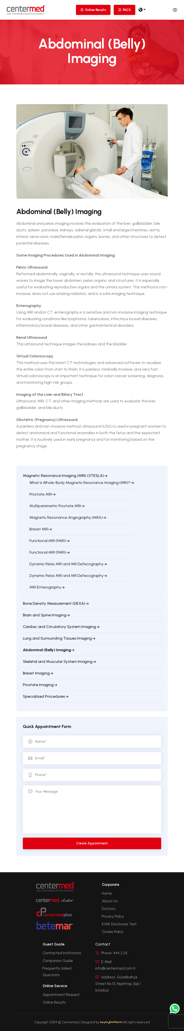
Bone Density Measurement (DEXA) (54, 603)
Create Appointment (92, 843)
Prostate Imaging (38, 684)
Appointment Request (61, 994)
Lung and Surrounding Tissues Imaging (57, 638)
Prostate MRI (40, 494)
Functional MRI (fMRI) (47, 540)
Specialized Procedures (44, 696)
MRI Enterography (45, 587)
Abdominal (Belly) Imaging (47, 649)
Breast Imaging (36, 673)
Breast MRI (38, 529)
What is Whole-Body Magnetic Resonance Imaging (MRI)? (79, 482)
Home (107, 893)
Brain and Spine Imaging (44, 615)
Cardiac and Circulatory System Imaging (59, 626)
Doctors (108, 908)
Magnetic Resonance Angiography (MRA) (66, 517)
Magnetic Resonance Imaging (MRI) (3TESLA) (63, 475)
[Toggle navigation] (175, 9)
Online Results (54, 1002)
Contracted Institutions (62, 953)
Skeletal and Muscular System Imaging (57, 661)
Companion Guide (58, 960)
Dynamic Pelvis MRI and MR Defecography (66, 564)
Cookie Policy (112, 931)
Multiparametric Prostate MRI (55, 505)
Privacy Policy (113, 916)
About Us (110, 901)
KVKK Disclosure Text (119, 924)
